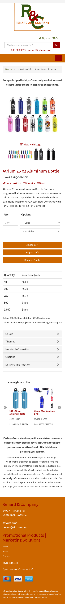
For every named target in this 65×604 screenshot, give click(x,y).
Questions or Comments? (18, 569)
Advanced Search (11, 562)
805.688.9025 (18, 50)
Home (5, 546)
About (5, 551)
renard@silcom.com (40, 50)
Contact (6, 556)
